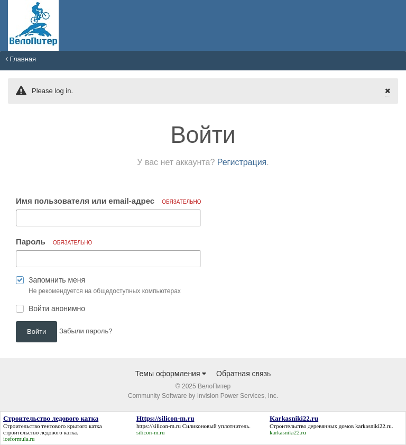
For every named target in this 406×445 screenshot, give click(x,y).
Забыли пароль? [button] (85, 331)
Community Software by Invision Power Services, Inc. (203, 395)
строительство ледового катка (40, 432)
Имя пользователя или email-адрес (108, 200)
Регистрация (242, 162)
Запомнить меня (57, 280)
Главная (20, 59)
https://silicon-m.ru (158, 426)
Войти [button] (36, 331)
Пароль (54, 241)
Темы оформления (171, 373)
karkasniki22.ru (373, 426)
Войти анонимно (57, 308)
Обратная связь (243, 373)
